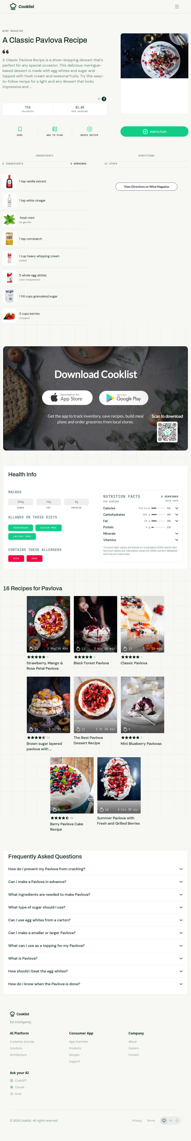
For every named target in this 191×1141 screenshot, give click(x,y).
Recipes (74, 1055)
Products (75, 1048)
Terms (151, 1120)
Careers (134, 1048)
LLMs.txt (121, 1120)
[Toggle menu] (177, 6)
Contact (134, 1055)
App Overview (78, 1042)
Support (74, 1061)
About (133, 1042)
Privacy (137, 1120)
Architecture (18, 1055)
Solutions (16, 1048)
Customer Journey (22, 1042)
